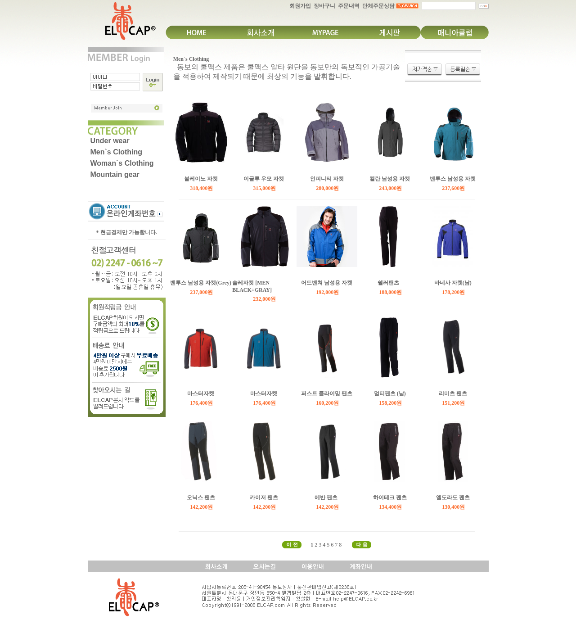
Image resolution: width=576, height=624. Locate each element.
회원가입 (300, 6)
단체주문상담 (378, 6)
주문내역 (349, 6)
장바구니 (324, 6)
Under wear (110, 141)
